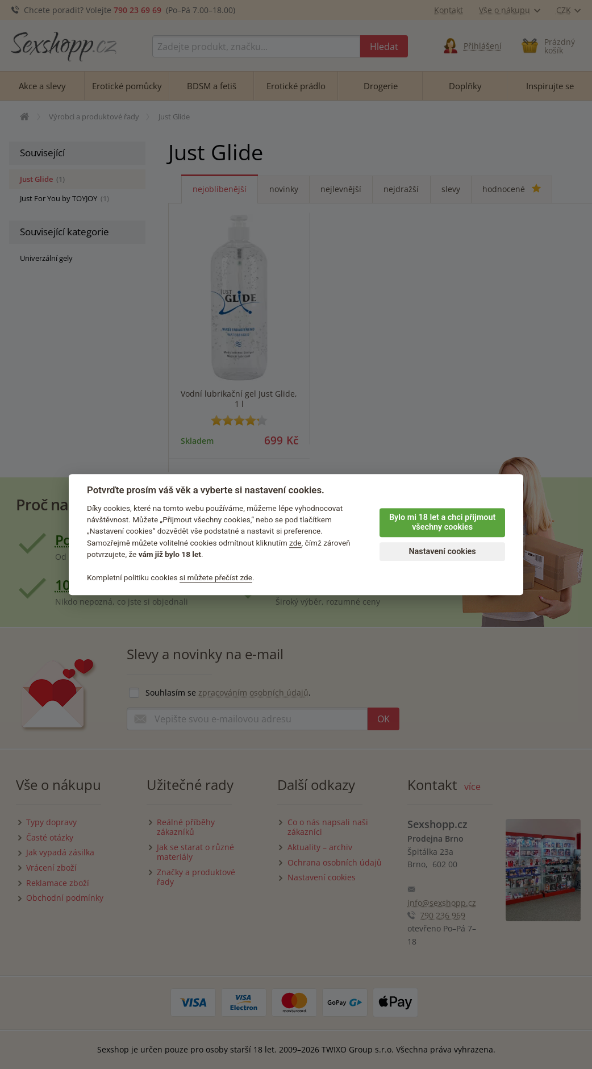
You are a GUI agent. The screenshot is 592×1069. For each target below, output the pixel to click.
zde (295, 542)
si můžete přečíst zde (216, 577)
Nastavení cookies (442, 551)
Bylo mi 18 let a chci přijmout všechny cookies (442, 522)
